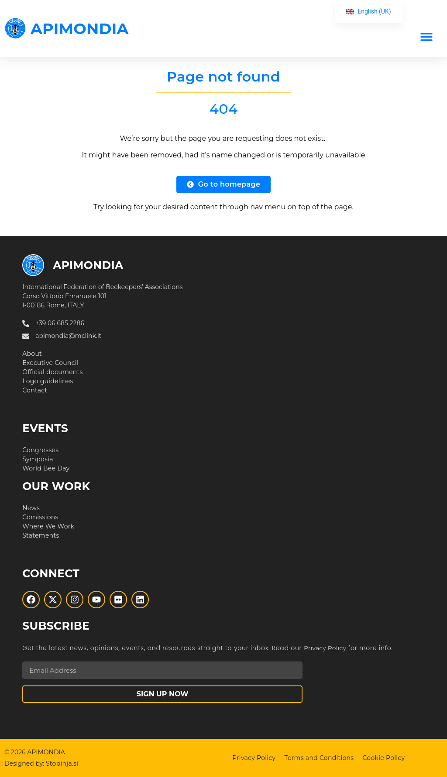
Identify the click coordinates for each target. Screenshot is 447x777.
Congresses (40, 450)
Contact (34, 390)
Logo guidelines (47, 381)
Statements (40, 535)
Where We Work (48, 526)
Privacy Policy (325, 648)
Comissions (40, 517)
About (32, 354)
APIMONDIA (80, 28)
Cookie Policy (383, 758)
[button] (426, 36)
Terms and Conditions (319, 758)
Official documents (52, 372)
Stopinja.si (62, 763)
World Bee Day (45, 468)
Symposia (37, 459)
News (31, 508)
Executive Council (50, 363)
